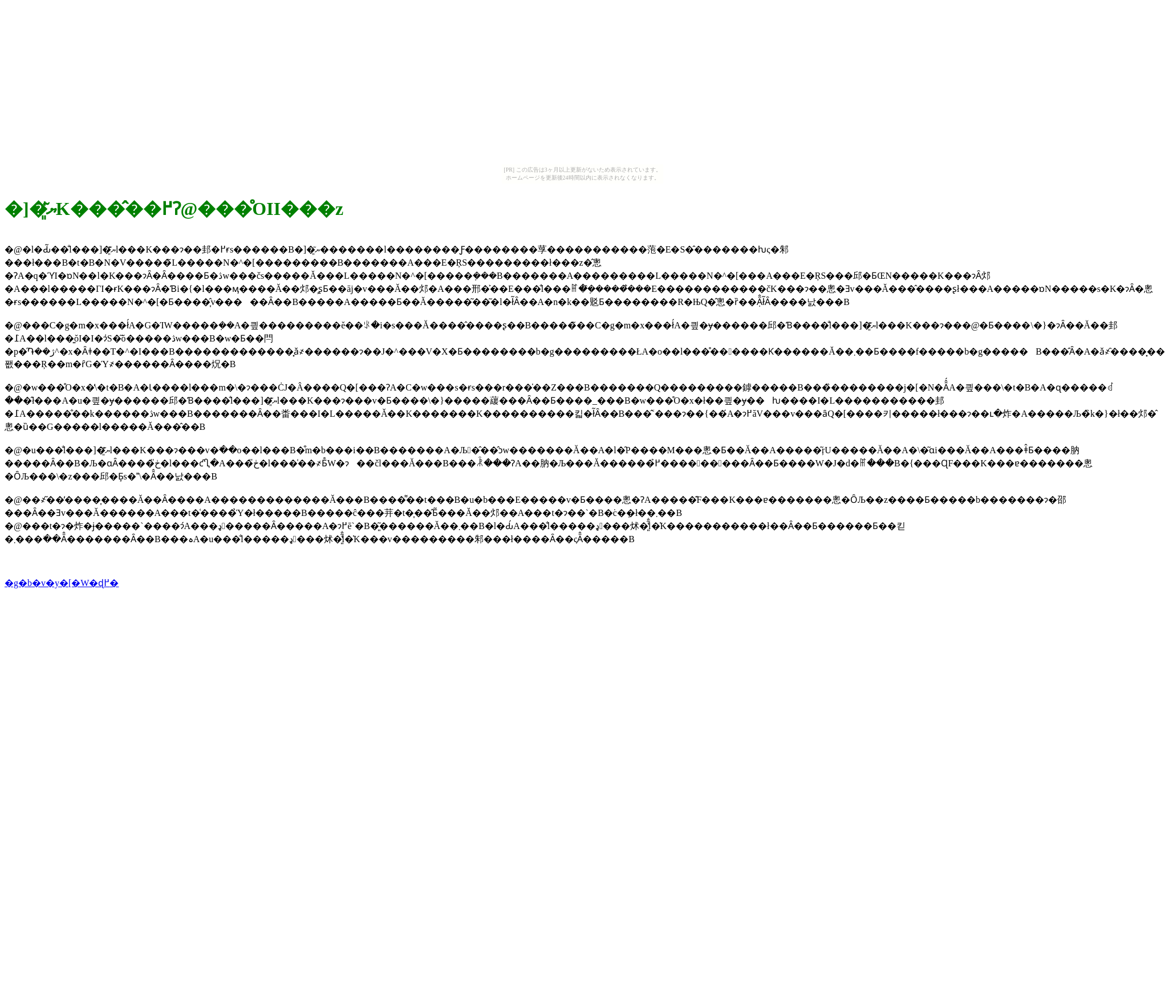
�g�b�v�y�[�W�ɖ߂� (62, 583)
